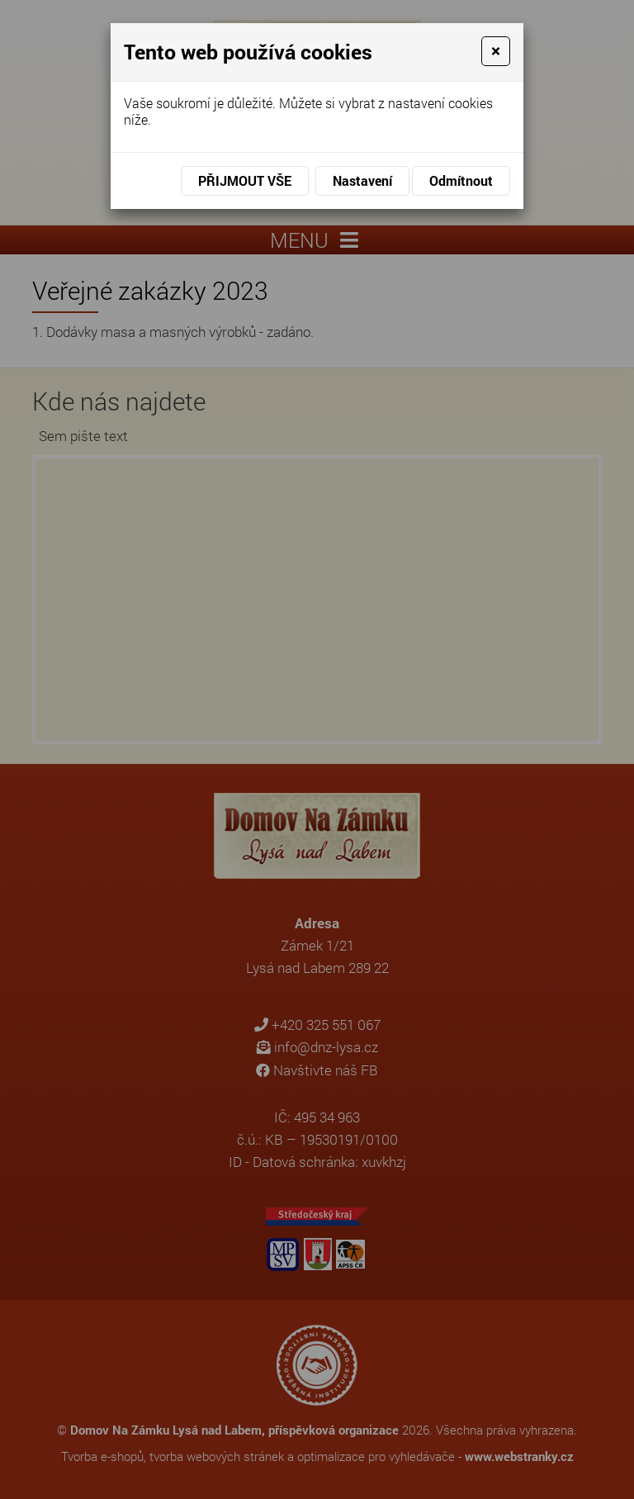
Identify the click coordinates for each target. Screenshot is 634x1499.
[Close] (495, 51)
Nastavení (362, 180)
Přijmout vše (244, 180)
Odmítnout (461, 180)
